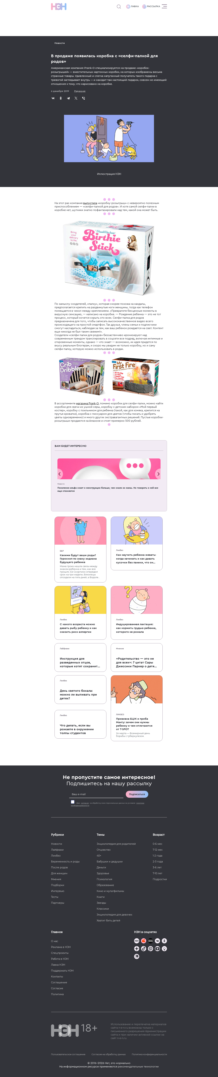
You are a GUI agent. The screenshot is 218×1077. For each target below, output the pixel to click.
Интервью (57, 891)
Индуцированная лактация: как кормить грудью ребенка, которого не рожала (136, 628)
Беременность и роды (65, 861)
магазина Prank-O (87, 403)
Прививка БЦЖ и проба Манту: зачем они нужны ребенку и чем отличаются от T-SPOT (134, 724)
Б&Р (62, 551)
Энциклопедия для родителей (116, 843)
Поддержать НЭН (62, 970)
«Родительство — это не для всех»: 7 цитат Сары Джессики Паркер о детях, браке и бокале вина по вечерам (136, 662)
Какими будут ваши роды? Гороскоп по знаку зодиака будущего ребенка (78, 559)
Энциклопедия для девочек (114, 914)
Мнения (120, 649)
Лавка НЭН (58, 964)
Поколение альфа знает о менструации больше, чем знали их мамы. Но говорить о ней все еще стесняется (107, 489)
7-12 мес (158, 849)
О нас (54, 941)
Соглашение (59, 982)
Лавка (132, 7)
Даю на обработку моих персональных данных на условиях (107, 804)
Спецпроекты (60, 953)
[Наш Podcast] (164, 949)
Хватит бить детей (108, 920)
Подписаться (137, 794)
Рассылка (151, 7)
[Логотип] (58, 6)
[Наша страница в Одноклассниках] (164, 941)
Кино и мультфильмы (110, 891)
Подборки (57, 885)
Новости (59, 43)
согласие (85, 803)
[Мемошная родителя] (150, 941)
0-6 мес (157, 843)
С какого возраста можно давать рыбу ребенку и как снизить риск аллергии (78, 628)
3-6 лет (157, 867)
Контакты (57, 976)
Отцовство (104, 849)
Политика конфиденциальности (149, 1054)
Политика (57, 994)
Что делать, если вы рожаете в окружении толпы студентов (77, 729)
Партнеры (57, 902)
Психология (104, 879)
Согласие (57, 988)
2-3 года (158, 861)
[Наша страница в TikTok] (143, 949)
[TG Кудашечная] (143, 941)
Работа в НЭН (60, 958)
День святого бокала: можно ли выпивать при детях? (78, 694)
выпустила (90, 203)
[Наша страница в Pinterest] (150, 949)
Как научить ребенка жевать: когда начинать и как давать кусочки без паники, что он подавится (136, 559)
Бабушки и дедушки (110, 861)
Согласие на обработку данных (109, 1054)
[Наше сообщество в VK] (157, 941)
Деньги (101, 867)
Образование (105, 885)
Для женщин (59, 873)
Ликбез (119, 550)
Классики (103, 908)
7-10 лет (157, 873)
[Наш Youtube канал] (157, 949)
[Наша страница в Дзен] (136, 949)
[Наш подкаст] (136, 957)
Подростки (160, 879)
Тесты (54, 897)
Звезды (101, 902)
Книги (101, 897)
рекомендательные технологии (138, 1066)
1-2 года (157, 855)
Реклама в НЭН (61, 947)
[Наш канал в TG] (136, 941)
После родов (59, 867)
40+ (99, 855)
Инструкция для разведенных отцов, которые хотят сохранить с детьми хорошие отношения (79, 662)
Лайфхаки (64, 649)
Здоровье (103, 873)
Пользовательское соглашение (68, 1054)
